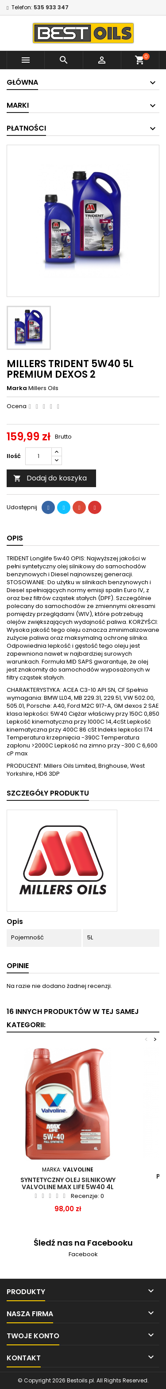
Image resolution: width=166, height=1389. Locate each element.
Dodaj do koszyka (50, 478)
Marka (17, 388)
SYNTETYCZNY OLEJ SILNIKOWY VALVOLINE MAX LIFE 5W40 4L (68, 1183)
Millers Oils (43, 388)
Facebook (83, 1254)
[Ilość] (38, 456)
